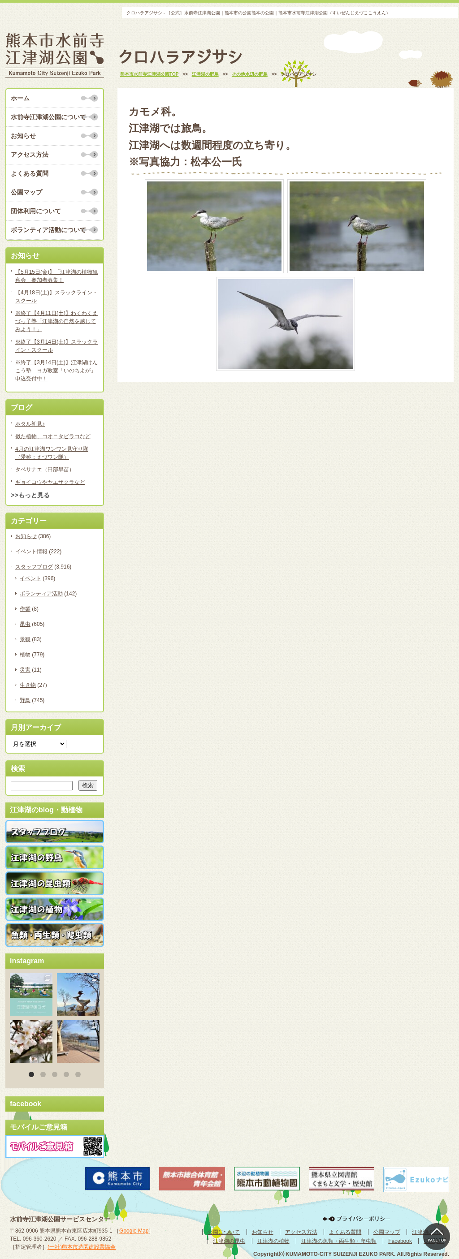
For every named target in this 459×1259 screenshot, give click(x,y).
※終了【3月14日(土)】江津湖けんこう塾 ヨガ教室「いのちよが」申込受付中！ (56, 370)
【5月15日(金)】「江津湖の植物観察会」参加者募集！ (56, 276)
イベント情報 (31, 551)
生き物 (28, 685)
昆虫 (25, 624)
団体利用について (36, 211)
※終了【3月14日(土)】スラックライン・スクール (56, 346)
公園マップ (26, 192)
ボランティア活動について (48, 229)
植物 (25, 654)
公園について (224, 1232)
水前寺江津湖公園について (48, 117)
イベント (30, 578)
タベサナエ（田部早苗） (44, 469)
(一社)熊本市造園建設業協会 (82, 1247)
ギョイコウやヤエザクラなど (50, 482)
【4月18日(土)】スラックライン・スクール (56, 296)
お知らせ (23, 135)
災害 (25, 670)
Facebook (400, 1241)
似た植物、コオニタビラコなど (53, 436)
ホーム (20, 98)
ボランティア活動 (41, 594)
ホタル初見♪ (30, 424)
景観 (25, 639)
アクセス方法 (29, 154)
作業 (25, 609)
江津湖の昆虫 (229, 1241)
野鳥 (25, 700)
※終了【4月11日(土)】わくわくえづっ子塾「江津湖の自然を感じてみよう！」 (56, 321)
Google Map (133, 1231)
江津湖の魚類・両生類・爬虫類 (339, 1241)
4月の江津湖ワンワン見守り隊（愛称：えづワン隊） (51, 453)
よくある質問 (29, 173)
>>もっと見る (30, 495)
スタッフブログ (34, 567)
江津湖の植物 (273, 1241)
